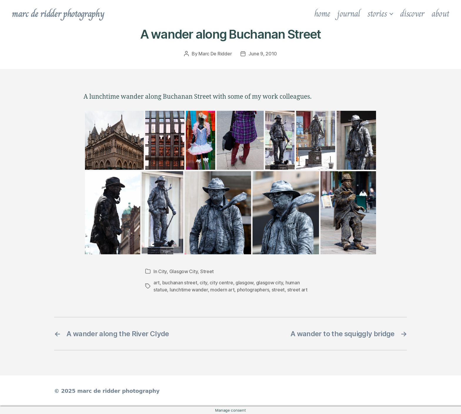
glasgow (244, 283)
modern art (222, 290)
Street (207, 271)
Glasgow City (183, 271)
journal (348, 13)
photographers (253, 290)
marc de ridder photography (58, 13)
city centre (221, 283)
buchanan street (179, 283)
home (322, 13)
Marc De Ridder (215, 54)
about (440, 13)
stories (377, 13)
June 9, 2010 (262, 54)
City (162, 271)
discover (412, 13)
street (278, 290)
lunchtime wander (189, 290)
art (156, 283)
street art (297, 290)
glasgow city (269, 283)
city (203, 283)
